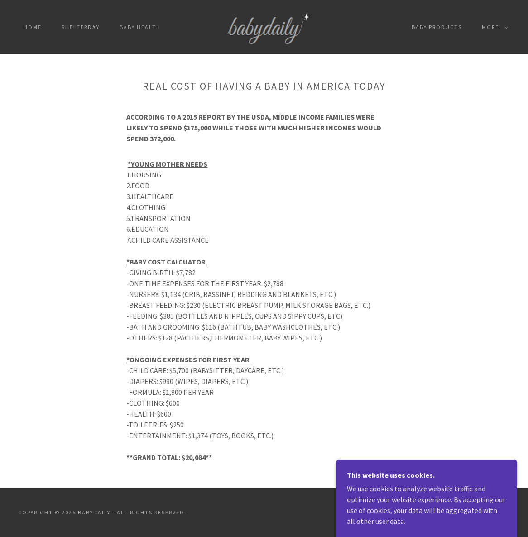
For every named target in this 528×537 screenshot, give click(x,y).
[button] (493, 27)
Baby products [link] (437, 27)
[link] (264, 25)
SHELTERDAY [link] (81, 27)
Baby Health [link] (140, 27)
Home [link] (33, 27)
